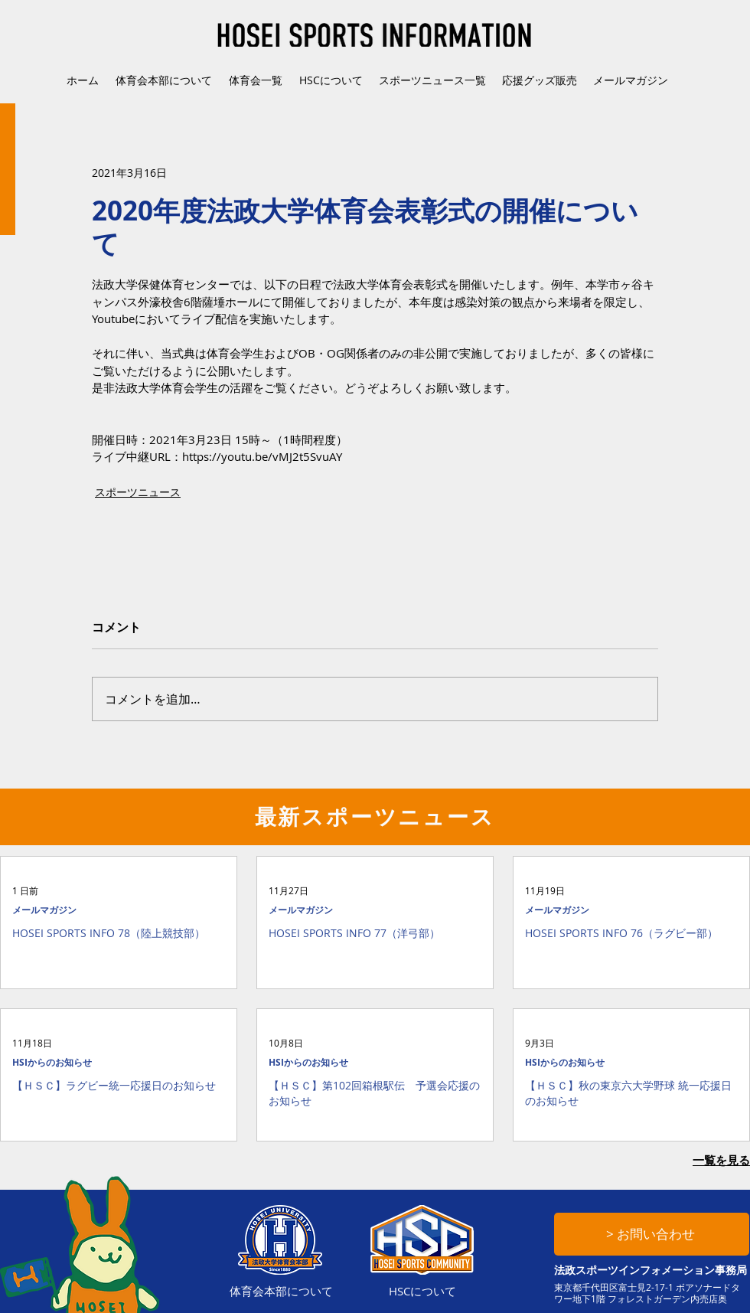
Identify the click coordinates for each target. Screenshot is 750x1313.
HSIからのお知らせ (52, 1062)
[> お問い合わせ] (651, 1234)
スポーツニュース (138, 492)
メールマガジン (44, 910)
